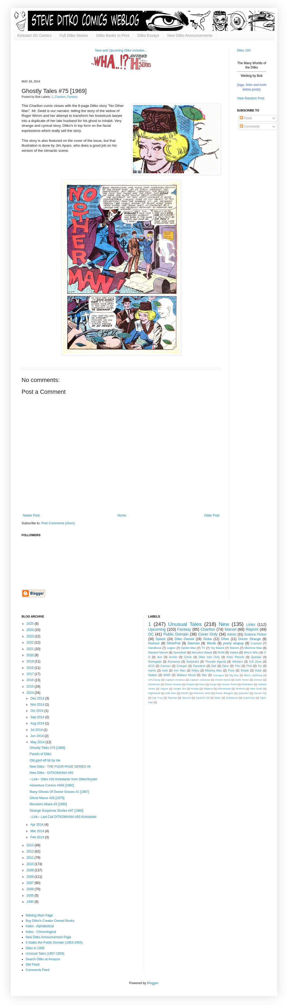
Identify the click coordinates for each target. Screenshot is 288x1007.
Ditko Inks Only (209, 657)
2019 (31, 661)
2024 (31, 630)
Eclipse (190, 684)
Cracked (256, 643)
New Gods (256, 688)
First (249, 665)
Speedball (179, 652)
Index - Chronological (41, 932)
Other (225, 639)
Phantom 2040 (202, 693)
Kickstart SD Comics (34, 35)
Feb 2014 (37, 837)
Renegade (155, 661)
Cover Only (208, 634)
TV (203, 647)
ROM (221, 652)
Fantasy (72, 96)
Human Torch (229, 684)
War (204, 675)
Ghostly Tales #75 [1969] (47, 748)
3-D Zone (255, 661)
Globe (207, 639)
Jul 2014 (37, 730)
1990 (31, 902)
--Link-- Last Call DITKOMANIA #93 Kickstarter (63, 817)
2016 (31, 680)
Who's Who (251, 652)
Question (243, 693)
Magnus (208, 688)
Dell (213, 665)
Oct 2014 (37, 711)
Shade (245, 670)
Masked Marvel (158, 652)
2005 (31, 895)
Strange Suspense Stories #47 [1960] (56, 811)
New (224, 624)
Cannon (165, 665)
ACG (151, 665)
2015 (31, 686)
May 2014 (37, 742)
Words (211, 643)
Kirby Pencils (235, 657)
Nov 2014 (37, 704)
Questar (256, 657)
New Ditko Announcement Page (48, 937)
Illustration (247, 684)
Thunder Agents (215, 661)
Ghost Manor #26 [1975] (47, 798)
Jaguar (164, 688)
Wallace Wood (186, 675)
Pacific (184, 693)
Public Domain (176, 634)
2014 (31, 693)
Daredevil (199, 665)
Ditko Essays (148, 35)
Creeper (182, 665)
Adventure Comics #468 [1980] (52, 785)
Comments (249, 126)
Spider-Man (188, 647)
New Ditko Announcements (189, 35)
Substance (232, 697)
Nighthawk (154, 693)
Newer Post (31, 515)
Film (237, 665)
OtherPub (173, 643)
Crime (188, 657)
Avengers (218, 675)
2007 (31, 883)
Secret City (260, 693)
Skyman (172, 697)
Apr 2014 (37, 824)
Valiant (234, 652)
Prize (231, 670)
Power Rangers (224, 693)
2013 (31, 845)
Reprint (252, 629)
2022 (31, 642)
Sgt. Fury (157, 697)
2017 (31, 674)
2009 (31, 870)
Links (250, 624)
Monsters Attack (202, 652)
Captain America (175, 679)
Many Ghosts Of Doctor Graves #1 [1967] (59, 792)
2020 (31, 655)
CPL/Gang (154, 679)
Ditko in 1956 (35, 948)
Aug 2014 (37, 723)
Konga (195, 688)
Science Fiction (255, 634)
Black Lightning (253, 675)
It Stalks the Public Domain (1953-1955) (54, 942)
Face (202, 684)
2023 (31, 636)
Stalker (152, 675)
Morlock (240, 688)
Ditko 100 (244, 50)
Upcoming (157, 629)
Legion (171, 647)
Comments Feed (38, 970)
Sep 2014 (37, 717)
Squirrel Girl (202, 697)
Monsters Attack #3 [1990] (48, 804)
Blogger (152, 983)
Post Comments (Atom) (58, 523)
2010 (31, 864)
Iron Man (179, 670)
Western (237, 661)
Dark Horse (242, 679)
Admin (231, 634)
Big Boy (234, 675)
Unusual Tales (185, 624)
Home (122, 515)
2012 (31, 851)
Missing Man (213, 670)
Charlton (60, 96)
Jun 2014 (37, 736)
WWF (167, 675)
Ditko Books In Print (112, 35)
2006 (31, 889)
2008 (31, 877)
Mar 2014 (37, 831)
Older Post (211, 515)
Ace (159, 657)
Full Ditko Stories (74, 35)
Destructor (154, 684)
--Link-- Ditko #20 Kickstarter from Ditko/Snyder (63, 779)
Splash (161, 639)
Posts (246, 118)
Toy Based (217, 647)
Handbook (154, 647)
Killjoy (195, 670)
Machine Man (253, 647)
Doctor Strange (249, 639)
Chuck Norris (222, 679)
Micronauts (224, 688)
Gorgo (213, 684)
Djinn (225, 665)
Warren (234, 647)
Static (218, 697)
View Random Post (250, 98)
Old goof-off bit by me (45, 760)
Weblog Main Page (39, 915)
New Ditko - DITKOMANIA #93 (51, 773)
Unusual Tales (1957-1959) (45, 953)
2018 (31, 668)
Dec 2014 (37, 698)
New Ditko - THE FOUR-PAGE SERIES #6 (60, 766)
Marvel (230, 629)
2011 (31, 858)
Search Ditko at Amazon (43, 959)
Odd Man (170, 693)
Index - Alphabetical (40, 926)
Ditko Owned (184, 639)
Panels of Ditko (40, 754)
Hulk (165, 670)
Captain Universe (200, 679)
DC (151, 634)
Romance (174, 661)
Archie (173, 657)
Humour (154, 643)
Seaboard (192, 661)
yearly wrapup (233, 643)
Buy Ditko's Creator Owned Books (50, 921)
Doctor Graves (173, 684)
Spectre (186, 697)
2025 (31, 624)
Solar (258, 670)
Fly (260, 665)
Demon (258, 679)
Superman (249, 697)
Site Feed (32, 964)
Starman (194, 643)
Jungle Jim (179, 688)
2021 (31, 649)
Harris (152, 670)
